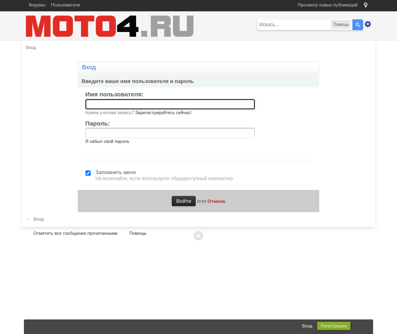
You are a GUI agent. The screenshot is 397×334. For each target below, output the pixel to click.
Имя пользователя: (114, 94)
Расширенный (368, 24)
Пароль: (97, 123)
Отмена (216, 201)
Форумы (37, 4)
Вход (307, 325)
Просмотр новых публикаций (328, 4)
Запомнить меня (116, 172)
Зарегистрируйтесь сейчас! (163, 112)
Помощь (138, 233)
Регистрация (334, 325)
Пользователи (65, 4)
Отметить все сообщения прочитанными (75, 233)
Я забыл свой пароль (107, 141)
